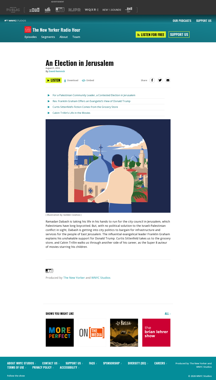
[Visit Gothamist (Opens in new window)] (48, 10)
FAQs (93, 363)
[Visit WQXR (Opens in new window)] (91, 9)
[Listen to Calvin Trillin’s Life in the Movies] (50, 113)
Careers (160, 363)
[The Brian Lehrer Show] (156, 333)
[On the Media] (92, 333)
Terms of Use (16, 367)
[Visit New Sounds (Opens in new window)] (111, 10)
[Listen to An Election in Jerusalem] (54, 80)
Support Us (203, 21)
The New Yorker (74, 277)
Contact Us (50, 363)
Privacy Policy (43, 367)
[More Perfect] (60, 333)
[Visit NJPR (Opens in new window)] (75, 10)
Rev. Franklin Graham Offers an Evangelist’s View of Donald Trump (91, 101)
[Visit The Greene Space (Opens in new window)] (128, 10)
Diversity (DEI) (138, 363)
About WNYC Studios (21, 363)
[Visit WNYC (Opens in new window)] (34, 10)
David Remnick (57, 71)
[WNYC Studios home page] (19, 20)
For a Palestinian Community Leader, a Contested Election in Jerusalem (94, 95)
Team (76, 37)
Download (71, 80)
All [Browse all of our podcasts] (168, 313)
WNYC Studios (100, 277)
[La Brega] (124, 333)
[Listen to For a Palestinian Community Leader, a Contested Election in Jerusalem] (50, 95)
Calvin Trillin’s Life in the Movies (71, 113)
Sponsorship (112, 363)
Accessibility (69, 367)
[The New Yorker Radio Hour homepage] (28, 29)
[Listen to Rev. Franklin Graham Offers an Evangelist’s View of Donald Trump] (50, 101)
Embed (88, 80)
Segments (48, 37)
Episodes (31, 37)
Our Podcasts (182, 21)
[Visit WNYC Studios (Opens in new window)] (60, 9)
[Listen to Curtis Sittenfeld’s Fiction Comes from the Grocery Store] (50, 107)
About (64, 37)
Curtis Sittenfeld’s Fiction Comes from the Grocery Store (85, 107)
